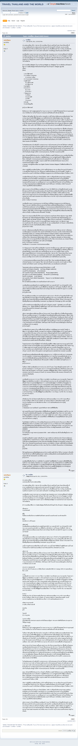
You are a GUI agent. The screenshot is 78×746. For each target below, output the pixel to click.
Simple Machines (46, 741)
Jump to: (60, 730)
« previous (69, 30)
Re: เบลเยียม (29, 474)
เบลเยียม (28, 40)
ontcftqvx (7, 40)
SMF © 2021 (39, 741)
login (17, 10)
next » (74, 30)
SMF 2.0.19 (32, 741)
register (21, 10)
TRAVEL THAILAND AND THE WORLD (22, 4)
